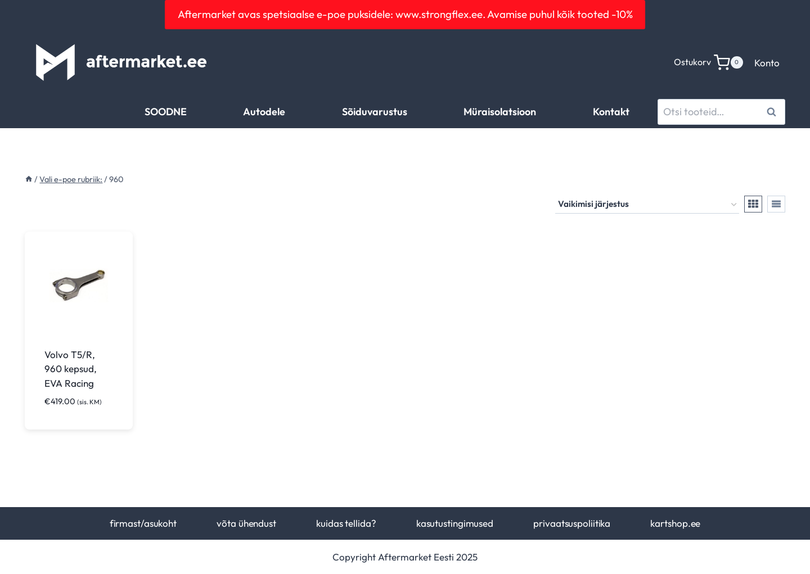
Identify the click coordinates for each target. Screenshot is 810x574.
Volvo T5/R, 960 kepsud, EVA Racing (70, 369)
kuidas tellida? (346, 523)
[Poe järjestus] (647, 204)
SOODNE (166, 111)
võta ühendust (246, 523)
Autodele (264, 111)
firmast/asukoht (143, 523)
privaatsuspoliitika (571, 523)
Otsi (773, 111)
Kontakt (611, 111)
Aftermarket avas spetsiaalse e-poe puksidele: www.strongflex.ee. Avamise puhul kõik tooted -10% (405, 14)
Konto (767, 63)
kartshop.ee (675, 523)
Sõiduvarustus (374, 111)
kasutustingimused (454, 523)
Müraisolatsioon (500, 111)
